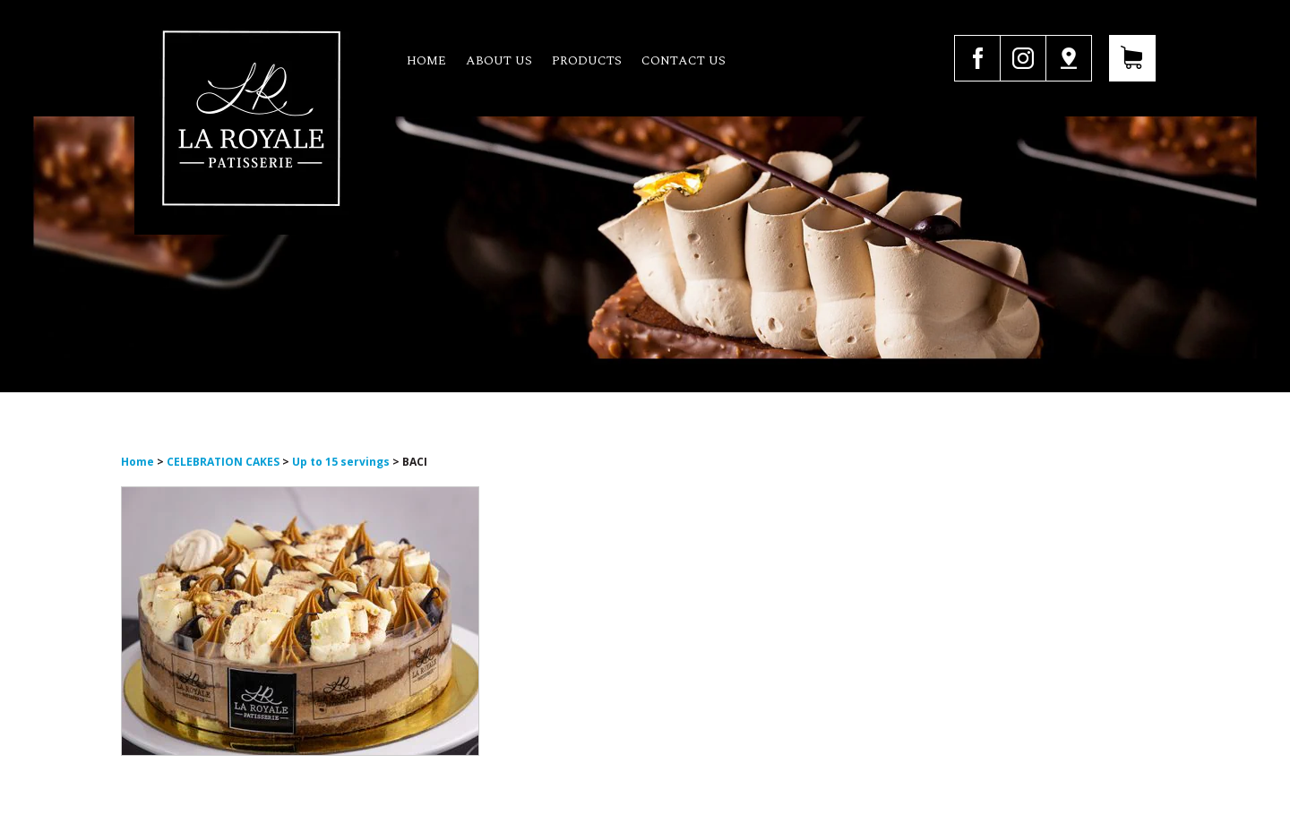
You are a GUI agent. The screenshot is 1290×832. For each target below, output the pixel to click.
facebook (977, 58)
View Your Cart (1132, 58)
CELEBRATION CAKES (224, 461)
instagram (1022, 58)
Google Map (1068, 58)
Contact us (683, 60)
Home (426, 60)
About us (499, 60)
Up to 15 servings (341, 461)
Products (587, 60)
